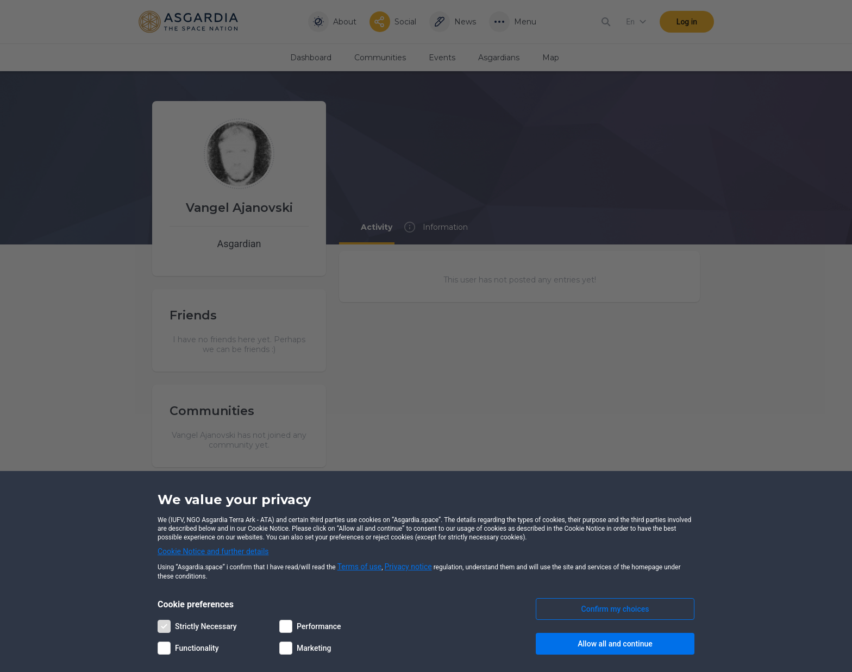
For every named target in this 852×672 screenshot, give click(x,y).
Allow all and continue (615, 643)
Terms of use (359, 566)
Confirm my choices (615, 609)
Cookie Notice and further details (213, 551)
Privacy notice (408, 566)
